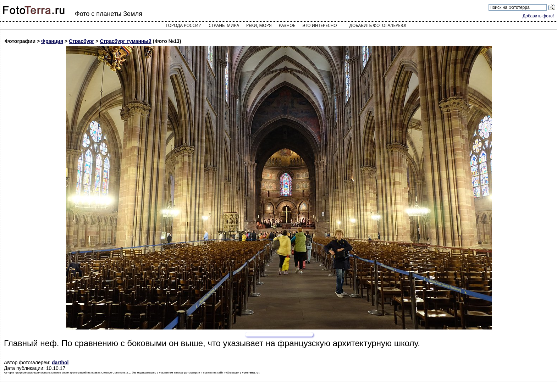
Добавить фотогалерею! (377, 25)
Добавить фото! (538, 15)
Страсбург (81, 41)
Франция (52, 41)
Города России (184, 25)
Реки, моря (258, 25)
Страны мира (224, 25)
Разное (287, 25)
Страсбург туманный (125, 41)
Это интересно (319, 25)
